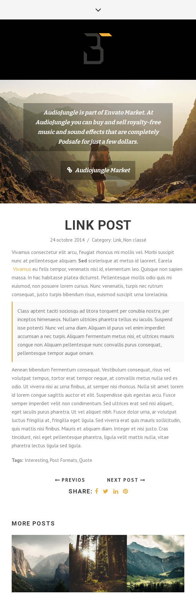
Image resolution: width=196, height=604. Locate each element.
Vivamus (22, 269)
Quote (85, 460)
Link (117, 240)
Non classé (134, 240)
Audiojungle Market (102, 170)
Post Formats (63, 460)
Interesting (36, 460)
